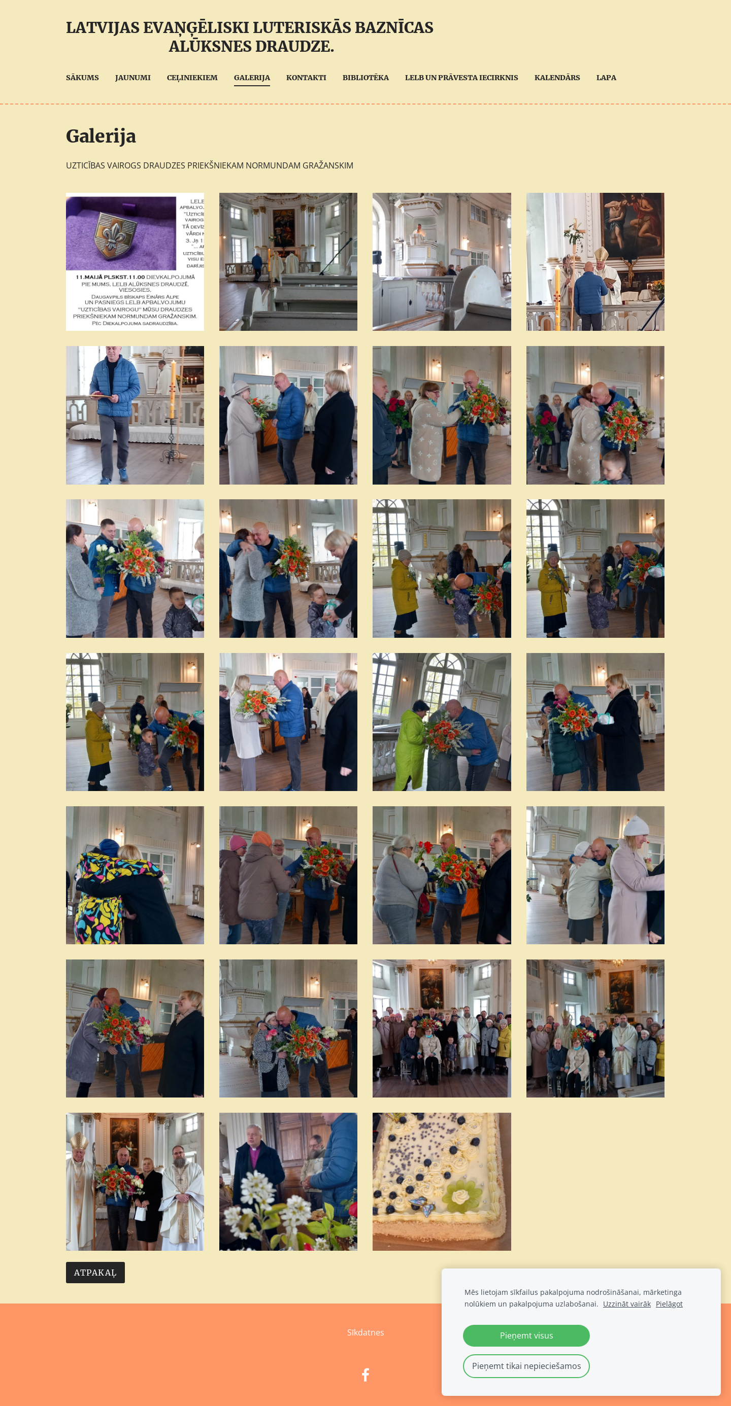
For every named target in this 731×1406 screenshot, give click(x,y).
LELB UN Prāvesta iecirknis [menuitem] (461, 77)
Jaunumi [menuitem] (133, 77)
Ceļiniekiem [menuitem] (192, 77)
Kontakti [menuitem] (306, 77)
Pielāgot (669, 1304)
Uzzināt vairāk (627, 1304)
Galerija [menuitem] (252, 77)
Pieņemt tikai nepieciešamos (526, 1365)
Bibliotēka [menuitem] (366, 77)
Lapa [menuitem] (606, 77)
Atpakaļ (95, 1272)
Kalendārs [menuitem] (557, 77)
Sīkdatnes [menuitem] (365, 1332)
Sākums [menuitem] (82, 77)
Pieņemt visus (526, 1335)
